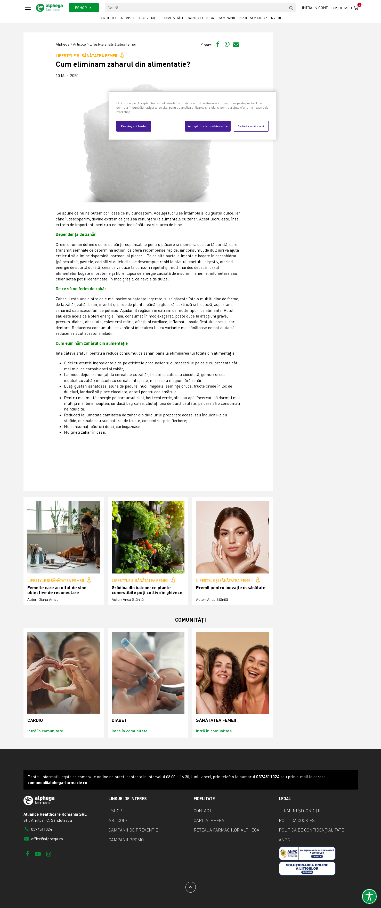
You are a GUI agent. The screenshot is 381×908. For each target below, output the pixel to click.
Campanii (226, 18)
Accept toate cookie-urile (208, 126)
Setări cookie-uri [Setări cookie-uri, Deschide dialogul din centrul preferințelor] (251, 126)
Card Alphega (200, 18)
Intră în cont (315, 7)
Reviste (128, 18)
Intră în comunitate (45, 730)
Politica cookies (297, 820)
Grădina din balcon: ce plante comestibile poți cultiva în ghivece (147, 590)
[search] (291, 7)
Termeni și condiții (299, 810)
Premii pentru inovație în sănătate (230, 587)
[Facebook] (27, 854)
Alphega (62, 44)
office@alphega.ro (43, 838)
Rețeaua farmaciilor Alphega (226, 830)
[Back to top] (190, 887)
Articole (108, 18)
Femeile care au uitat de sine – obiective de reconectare (58, 590)
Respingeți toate (133, 126)
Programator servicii (260, 18)
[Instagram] (49, 854)
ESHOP (84, 7)
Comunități (173, 18)
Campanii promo (126, 839)
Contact (203, 810)
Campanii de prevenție (133, 830)
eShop (115, 810)
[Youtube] (38, 854)
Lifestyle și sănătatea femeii (113, 44)
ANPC (284, 839)
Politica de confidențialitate (311, 830)
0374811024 (37, 829)
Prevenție (149, 18)
